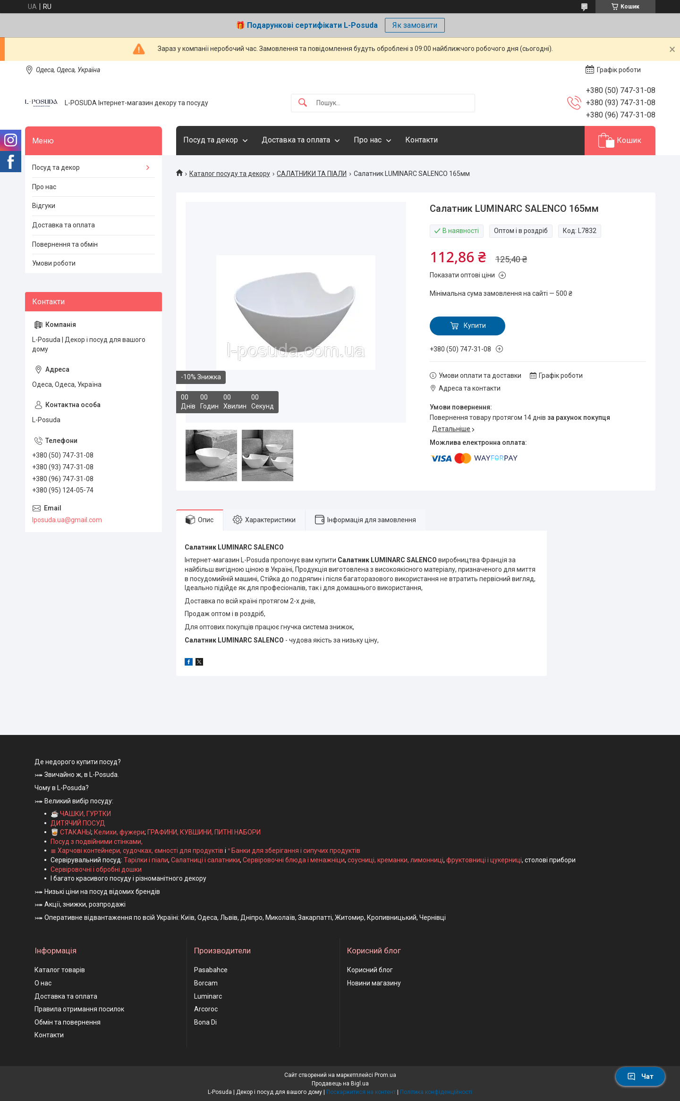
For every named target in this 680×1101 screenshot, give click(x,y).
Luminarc (208, 996)
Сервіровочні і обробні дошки (96, 869)
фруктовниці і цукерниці (484, 860)
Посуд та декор (210, 139)
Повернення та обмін (65, 244)
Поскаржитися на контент (361, 1092)
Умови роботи (54, 263)
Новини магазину (374, 983)
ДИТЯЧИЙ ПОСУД (78, 823)
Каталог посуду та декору (229, 173)
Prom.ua (385, 1075)
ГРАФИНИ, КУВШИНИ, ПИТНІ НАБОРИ (204, 832)
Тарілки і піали (146, 860)
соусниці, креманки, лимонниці (395, 860)
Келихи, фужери (119, 832)
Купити (475, 325)
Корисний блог (370, 970)
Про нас (368, 139)
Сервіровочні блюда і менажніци (294, 860)
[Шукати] (302, 103)
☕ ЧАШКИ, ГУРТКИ (81, 813)
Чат (640, 1076)
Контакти (421, 139)
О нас (42, 983)
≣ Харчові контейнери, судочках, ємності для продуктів (137, 850)
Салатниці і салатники (205, 860)
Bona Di (205, 1022)
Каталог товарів (59, 970)
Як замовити (414, 25)
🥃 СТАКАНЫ (71, 832)
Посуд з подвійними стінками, (97, 841)
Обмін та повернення (67, 1022)
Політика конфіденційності (436, 1092)
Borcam (206, 983)
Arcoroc (206, 1009)
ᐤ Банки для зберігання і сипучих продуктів (294, 850)
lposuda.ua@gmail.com (67, 520)
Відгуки (43, 205)
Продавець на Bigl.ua (340, 1083)
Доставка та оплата (296, 139)
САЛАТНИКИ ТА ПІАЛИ (312, 173)
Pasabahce (211, 970)
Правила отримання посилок (79, 1009)
